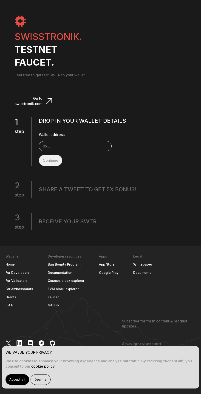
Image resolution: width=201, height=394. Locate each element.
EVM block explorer (63, 289)
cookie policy (43, 366)
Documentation (60, 273)
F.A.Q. (10, 305)
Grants (11, 297)
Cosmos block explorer (66, 281)
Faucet (53, 297)
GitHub (53, 305)
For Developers (18, 273)
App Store (107, 264)
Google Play (109, 273)
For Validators (17, 281)
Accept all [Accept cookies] (17, 379)
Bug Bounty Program (64, 264)
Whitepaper (142, 264)
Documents (142, 273)
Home (10, 264)
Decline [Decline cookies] (40, 379)
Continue (50, 160)
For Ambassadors (19, 289)
